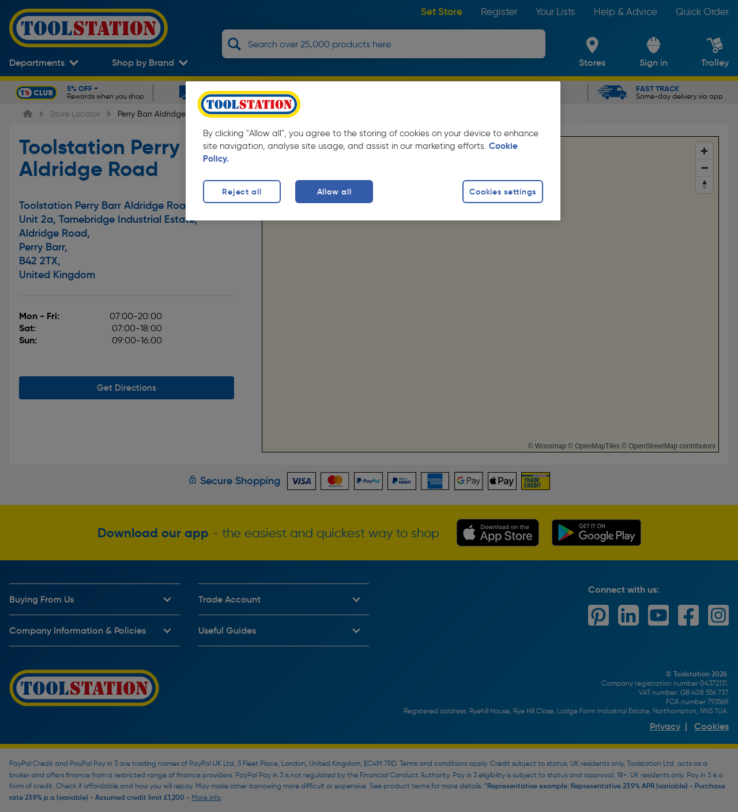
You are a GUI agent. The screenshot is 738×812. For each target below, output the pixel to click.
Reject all (241, 191)
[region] (373, 150)
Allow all (334, 191)
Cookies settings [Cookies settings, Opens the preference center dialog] (502, 191)
